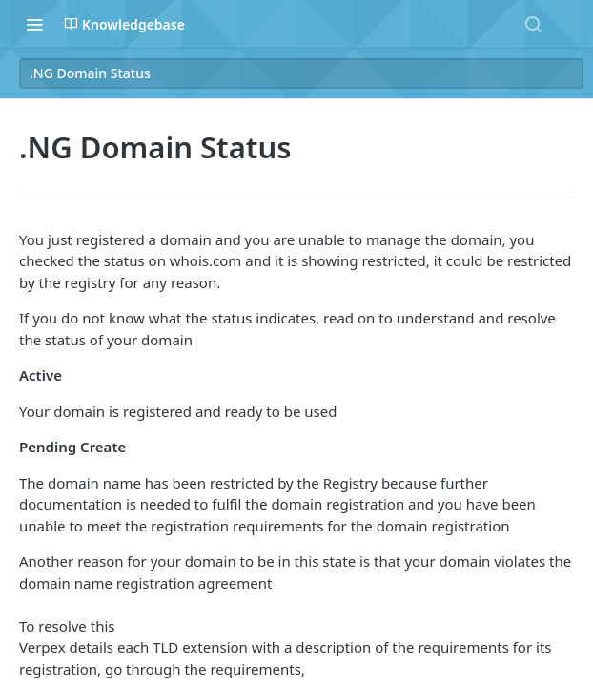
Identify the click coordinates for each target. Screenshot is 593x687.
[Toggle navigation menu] (34, 24)
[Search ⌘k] (533, 24)
